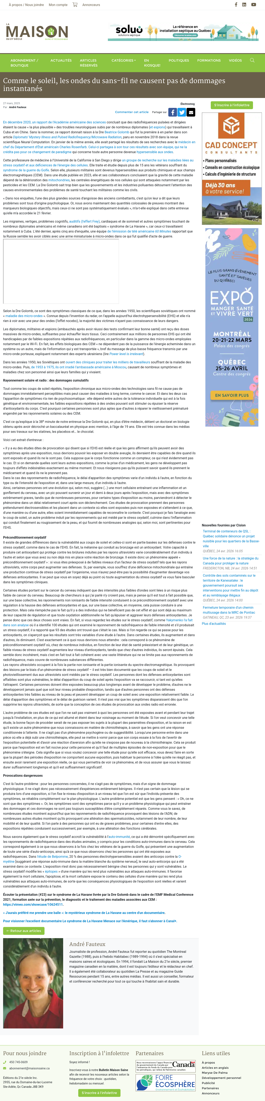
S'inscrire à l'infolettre (231, 105)
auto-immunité (119, 837)
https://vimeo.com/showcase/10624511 (33, 905)
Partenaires (210, 1088)
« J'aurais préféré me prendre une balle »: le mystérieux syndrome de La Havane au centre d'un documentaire (84, 913)
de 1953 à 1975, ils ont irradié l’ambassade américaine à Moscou (78, 367)
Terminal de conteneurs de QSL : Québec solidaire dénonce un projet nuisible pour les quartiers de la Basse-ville (231, 538)
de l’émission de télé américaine (139, 231)
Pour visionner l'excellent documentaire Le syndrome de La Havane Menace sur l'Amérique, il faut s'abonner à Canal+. (90, 921)
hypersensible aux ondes (155, 152)
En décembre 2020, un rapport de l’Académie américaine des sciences (54, 122)
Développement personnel (221, 1078)
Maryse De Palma (215, 1073)
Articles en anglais (215, 1068)
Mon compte (58, 5)
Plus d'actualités (214, 624)
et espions (157, 127)
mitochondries (59, 180)
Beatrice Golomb (117, 132)
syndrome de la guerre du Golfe (26, 170)
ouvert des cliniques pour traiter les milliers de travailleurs (108, 362)
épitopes (51, 871)
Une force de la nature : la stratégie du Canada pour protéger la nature (230, 560)
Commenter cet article (132, 112)
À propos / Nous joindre (26, 5)
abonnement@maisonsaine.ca (29, 1068)
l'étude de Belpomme (52, 857)
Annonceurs (210, 1093)
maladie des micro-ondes (23, 316)
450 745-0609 (18, 1062)
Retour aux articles (24, 931)
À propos (208, 1062)
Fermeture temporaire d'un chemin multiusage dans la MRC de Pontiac (229, 610)
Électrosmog (188, 104)
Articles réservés (89, 62)
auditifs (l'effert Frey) (84, 221)
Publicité (208, 1083)
